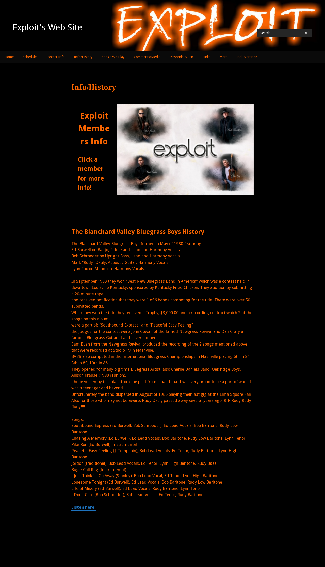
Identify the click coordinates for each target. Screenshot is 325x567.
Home (9, 57)
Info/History (83, 57)
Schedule (30, 57)
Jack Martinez (247, 57)
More (223, 57)
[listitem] (143, 125)
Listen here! (83, 507)
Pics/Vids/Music (181, 57)
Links (206, 57)
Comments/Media (147, 57)
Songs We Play (113, 57)
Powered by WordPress (171, 552)
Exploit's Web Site (47, 27)
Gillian (210, 552)
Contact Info (55, 57)
